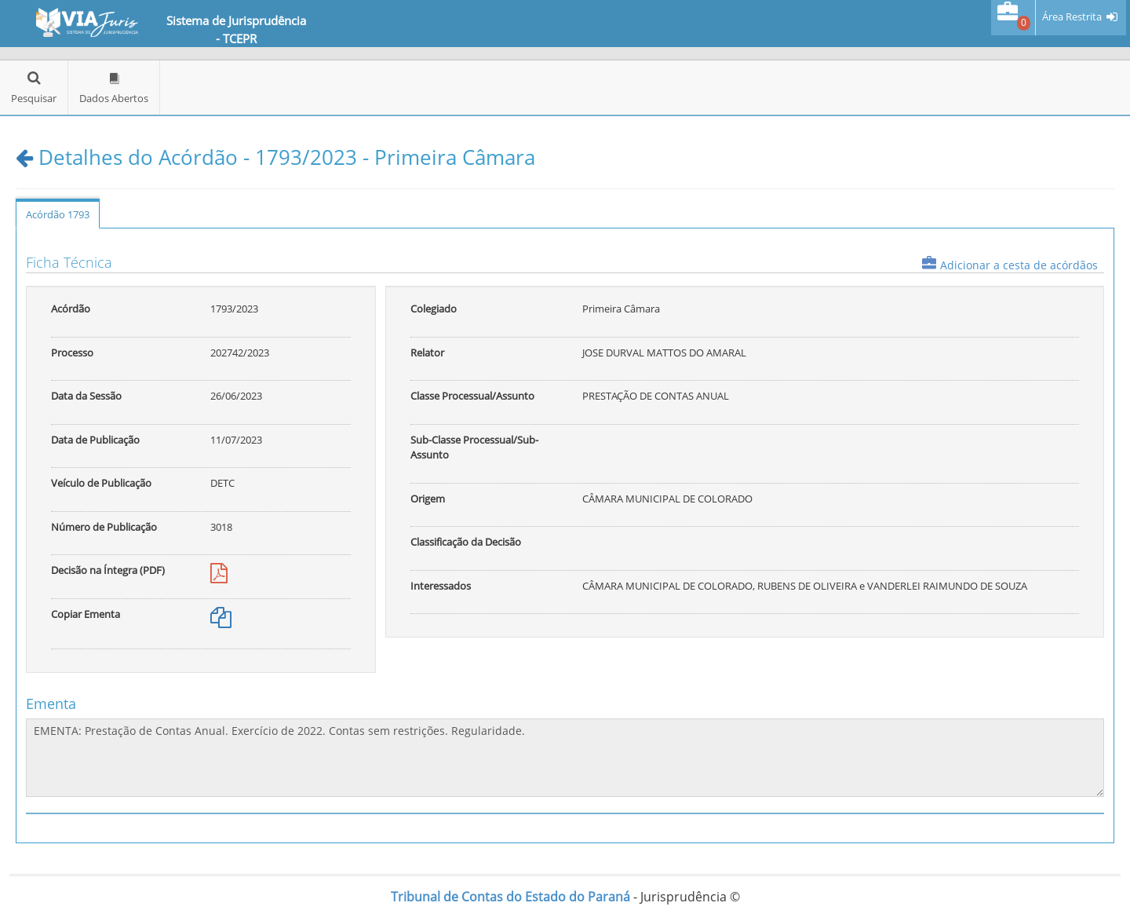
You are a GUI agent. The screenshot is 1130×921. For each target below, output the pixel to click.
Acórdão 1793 (57, 214)
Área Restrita (1072, 17)
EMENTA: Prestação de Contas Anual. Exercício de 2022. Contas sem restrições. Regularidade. (565, 757)
